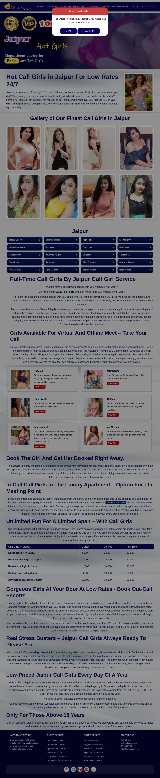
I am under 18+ (88, 31)
